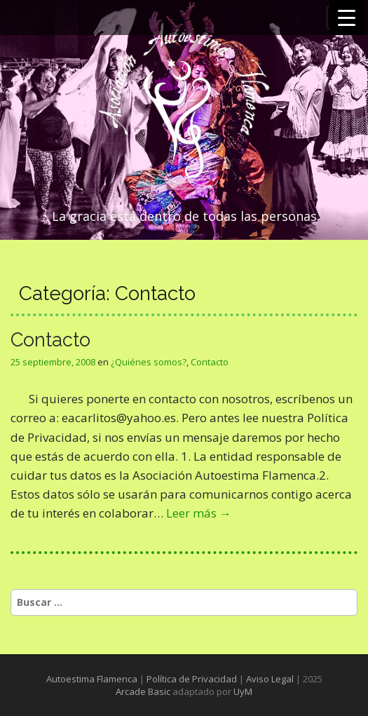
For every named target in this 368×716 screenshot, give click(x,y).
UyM (242, 691)
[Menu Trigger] (346, 17)
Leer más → (198, 513)
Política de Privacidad (191, 679)
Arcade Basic (143, 691)
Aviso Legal (270, 679)
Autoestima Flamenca (91, 679)
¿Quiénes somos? (148, 362)
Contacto (50, 339)
